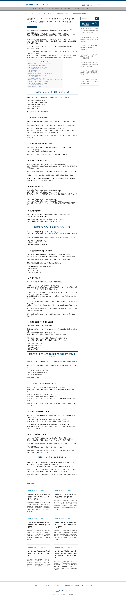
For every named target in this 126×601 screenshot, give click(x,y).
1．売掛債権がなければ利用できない (38, 74)
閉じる (46, 61)
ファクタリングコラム (67, 10)
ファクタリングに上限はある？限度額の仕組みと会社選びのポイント (89, 72)
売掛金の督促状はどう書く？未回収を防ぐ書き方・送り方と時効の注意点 (89, 39)
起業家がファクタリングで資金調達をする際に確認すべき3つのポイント (45, 79)
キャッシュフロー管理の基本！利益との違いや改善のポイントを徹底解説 (89, 47)
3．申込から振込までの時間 (36, 84)
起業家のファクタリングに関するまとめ (37, 86)
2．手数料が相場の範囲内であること (38, 83)
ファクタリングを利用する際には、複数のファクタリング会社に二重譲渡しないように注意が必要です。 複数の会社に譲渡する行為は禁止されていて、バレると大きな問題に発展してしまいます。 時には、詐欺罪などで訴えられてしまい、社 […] (65, 528)
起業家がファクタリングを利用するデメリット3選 (40, 73)
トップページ (37, 10)
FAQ (82, 10)
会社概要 (77, 10)
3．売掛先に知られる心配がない (37, 68)
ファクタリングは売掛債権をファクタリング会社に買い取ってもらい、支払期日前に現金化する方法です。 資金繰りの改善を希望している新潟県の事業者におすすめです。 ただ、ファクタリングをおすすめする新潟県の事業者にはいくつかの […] (65, 499)
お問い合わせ (89, 10)
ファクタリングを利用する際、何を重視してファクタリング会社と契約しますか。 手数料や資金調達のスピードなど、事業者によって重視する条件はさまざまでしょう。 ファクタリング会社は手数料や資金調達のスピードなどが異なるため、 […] (38, 528)
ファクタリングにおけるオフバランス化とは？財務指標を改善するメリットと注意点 (89, 30)
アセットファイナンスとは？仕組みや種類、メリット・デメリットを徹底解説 (89, 56)
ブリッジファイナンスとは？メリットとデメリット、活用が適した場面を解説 (89, 81)
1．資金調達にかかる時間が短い (37, 65)
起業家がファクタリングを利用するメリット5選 (39, 63)
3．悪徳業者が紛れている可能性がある (38, 78)
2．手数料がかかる (33, 76)
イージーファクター (27, 13)
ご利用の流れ (55, 10)
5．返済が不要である (34, 71)
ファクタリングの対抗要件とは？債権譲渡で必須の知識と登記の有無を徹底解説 (89, 64)
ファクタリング (46, 10)
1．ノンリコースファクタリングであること (39, 81)
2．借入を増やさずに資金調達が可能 (38, 66)
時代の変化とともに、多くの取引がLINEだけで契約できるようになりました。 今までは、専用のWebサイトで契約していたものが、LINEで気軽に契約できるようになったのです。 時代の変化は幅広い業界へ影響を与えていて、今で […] (38, 557)
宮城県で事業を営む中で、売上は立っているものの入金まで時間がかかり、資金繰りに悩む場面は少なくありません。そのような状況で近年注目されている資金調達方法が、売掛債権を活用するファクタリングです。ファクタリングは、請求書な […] (38, 500)
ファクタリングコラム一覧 (39, 13)
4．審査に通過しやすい (34, 70)
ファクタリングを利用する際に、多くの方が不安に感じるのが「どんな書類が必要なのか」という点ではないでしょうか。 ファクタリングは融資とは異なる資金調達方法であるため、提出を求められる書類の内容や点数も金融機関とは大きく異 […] (65, 558)
